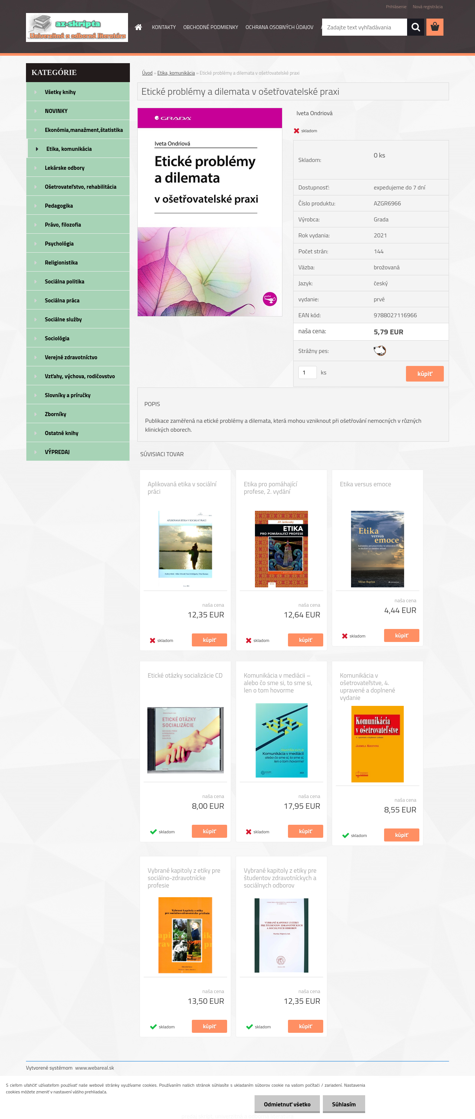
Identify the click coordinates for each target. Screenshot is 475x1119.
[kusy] (307, 372)
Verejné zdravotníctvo (71, 357)
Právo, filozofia (63, 224)
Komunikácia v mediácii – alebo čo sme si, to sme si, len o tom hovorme (278, 683)
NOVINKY (56, 111)
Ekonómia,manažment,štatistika (84, 130)
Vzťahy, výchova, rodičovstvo (80, 376)
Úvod (147, 73)
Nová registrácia (428, 6)
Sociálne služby (63, 319)
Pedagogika (59, 205)
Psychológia (59, 243)
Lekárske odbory (65, 167)
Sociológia (57, 338)
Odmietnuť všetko (287, 1104)
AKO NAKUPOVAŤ (340, 27)
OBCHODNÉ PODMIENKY (210, 27)
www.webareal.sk (94, 1067)
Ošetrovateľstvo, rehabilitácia (81, 186)
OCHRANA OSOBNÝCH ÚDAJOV (280, 27)
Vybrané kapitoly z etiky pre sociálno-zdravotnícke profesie (184, 878)
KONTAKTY (164, 27)
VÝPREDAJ (57, 452)
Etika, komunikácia (69, 149)
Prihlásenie (396, 6)
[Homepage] (138, 27)
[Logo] (77, 27)
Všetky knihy (60, 92)
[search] (415, 27)
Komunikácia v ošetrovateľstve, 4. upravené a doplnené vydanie (367, 686)
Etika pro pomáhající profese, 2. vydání (270, 487)
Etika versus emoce (365, 484)
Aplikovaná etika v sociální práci (182, 487)
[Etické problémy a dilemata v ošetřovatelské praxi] (210, 111)
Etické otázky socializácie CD (185, 675)
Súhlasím (344, 1104)
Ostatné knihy (61, 433)
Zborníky (55, 414)
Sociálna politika (64, 281)
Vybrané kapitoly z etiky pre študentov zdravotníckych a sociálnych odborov (280, 878)
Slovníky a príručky (68, 395)
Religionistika (61, 262)
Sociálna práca (62, 300)
